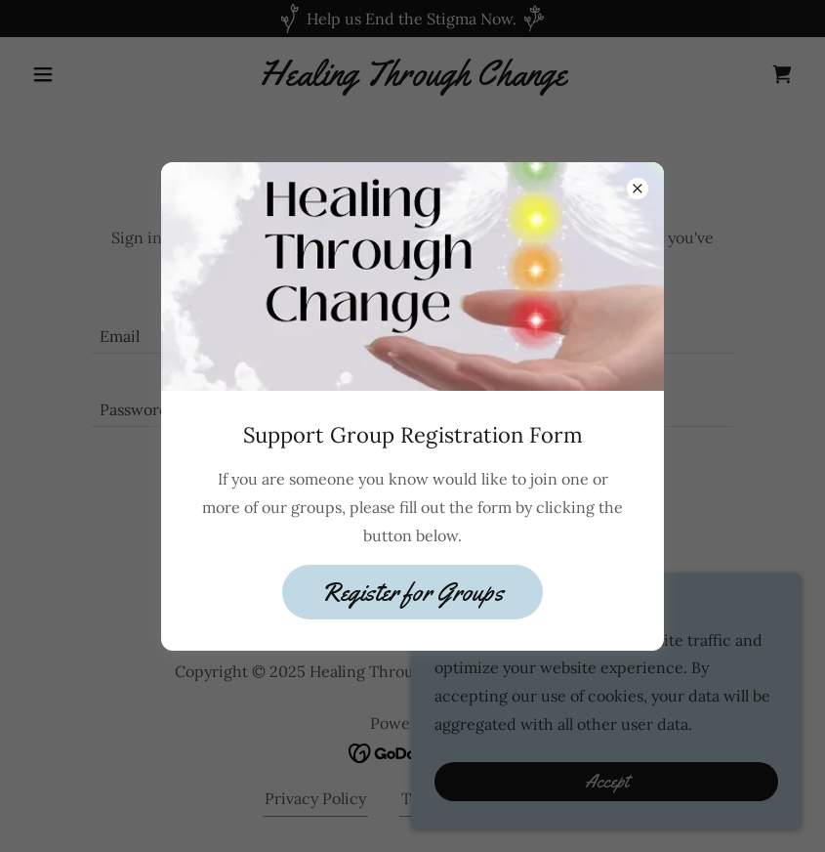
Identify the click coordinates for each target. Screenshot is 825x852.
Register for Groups (412, 592)
